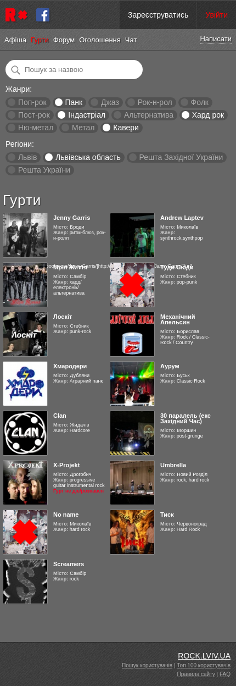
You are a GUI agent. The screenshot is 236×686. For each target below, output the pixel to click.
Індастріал (86, 114)
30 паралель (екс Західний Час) (185, 418)
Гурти (40, 40)
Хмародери (70, 366)
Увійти (216, 14)
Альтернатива (148, 114)
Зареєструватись (158, 14)
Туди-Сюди (177, 267)
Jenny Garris (71, 217)
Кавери (126, 127)
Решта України (44, 169)
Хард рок (208, 114)
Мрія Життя (70, 267)
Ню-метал (35, 127)
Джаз (110, 102)
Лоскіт (62, 316)
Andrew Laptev (182, 217)
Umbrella (173, 465)
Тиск (167, 514)
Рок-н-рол (155, 102)
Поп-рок (32, 102)
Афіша (15, 40)
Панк (73, 102)
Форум (64, 40)
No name (65, 514)
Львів (27, 157)
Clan (59, 415)
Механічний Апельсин (177, 319)
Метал (83, 127)
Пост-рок (34, 114)
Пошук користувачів (147, 665)
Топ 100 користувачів (204, 665)
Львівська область (88, 157)
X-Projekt (66, 465)
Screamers (68, 564)
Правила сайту (196, 674)
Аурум (169, 366)
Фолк (200, 102)
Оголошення (100, 40)
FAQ (225, 674)
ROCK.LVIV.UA (204, 655)
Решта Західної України (181, 157)
